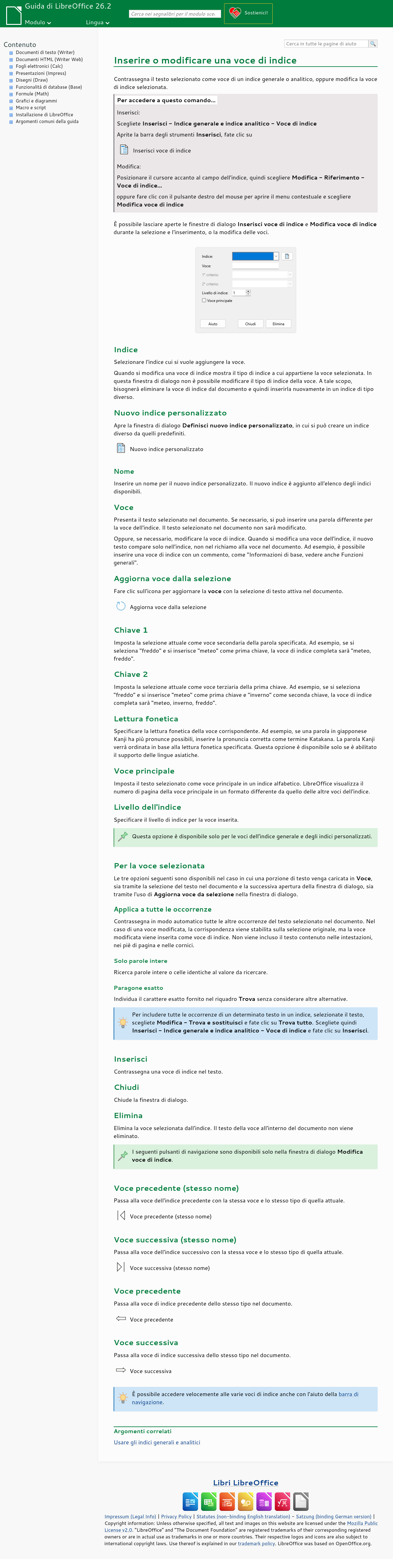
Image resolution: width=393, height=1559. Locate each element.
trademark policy (256, 1543)
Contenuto (19, 44)
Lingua (94, 22)
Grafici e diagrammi (36, 101)
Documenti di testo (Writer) (45, 52)
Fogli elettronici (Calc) (39, 66)
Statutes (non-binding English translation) (243, 1516)
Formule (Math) (32, 94)
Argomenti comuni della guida (47, 121)
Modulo (35, 22)
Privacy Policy (176, 1516)
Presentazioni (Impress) (41, 73)
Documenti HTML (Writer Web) (49, 59)
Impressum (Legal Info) (130, 1516)
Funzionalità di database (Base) (49, 87)
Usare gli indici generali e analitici (157, 1442)
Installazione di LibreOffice (44, 114)
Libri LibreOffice (245, 1482)
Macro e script (31, 107)
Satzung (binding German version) (334, 1516)
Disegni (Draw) (32, 80)
